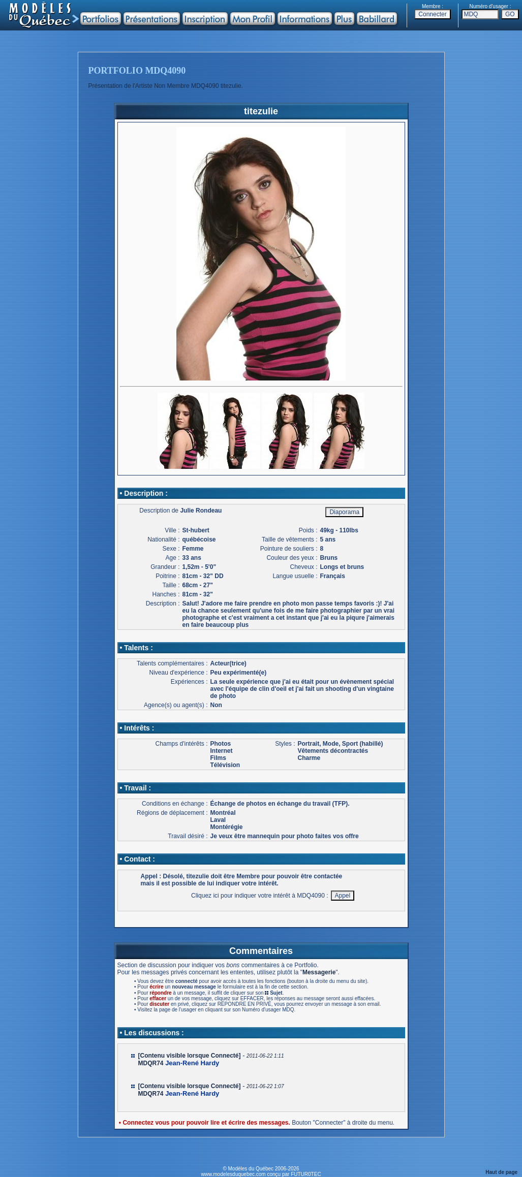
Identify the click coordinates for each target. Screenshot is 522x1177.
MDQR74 (151, 1063)
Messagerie (318, 972)
